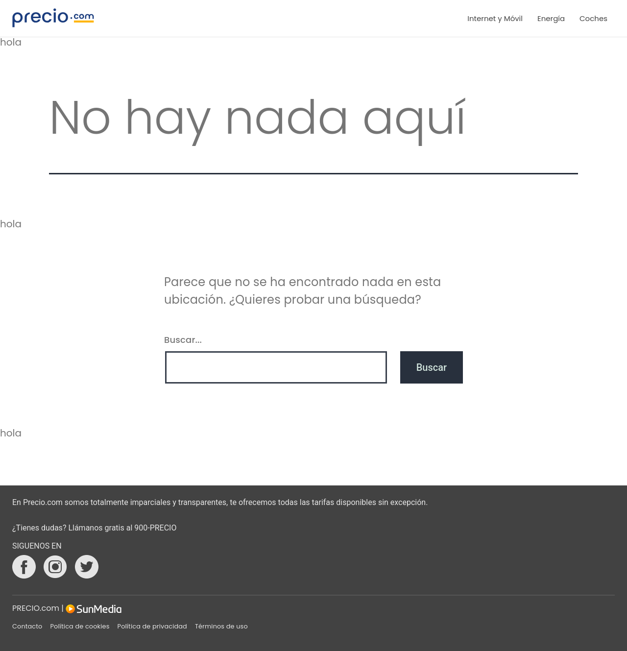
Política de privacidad (152, 626)
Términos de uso (221, 626)
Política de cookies (79, 626)
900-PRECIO (155, 527)
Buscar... (183, 340)
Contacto (27, 626)
